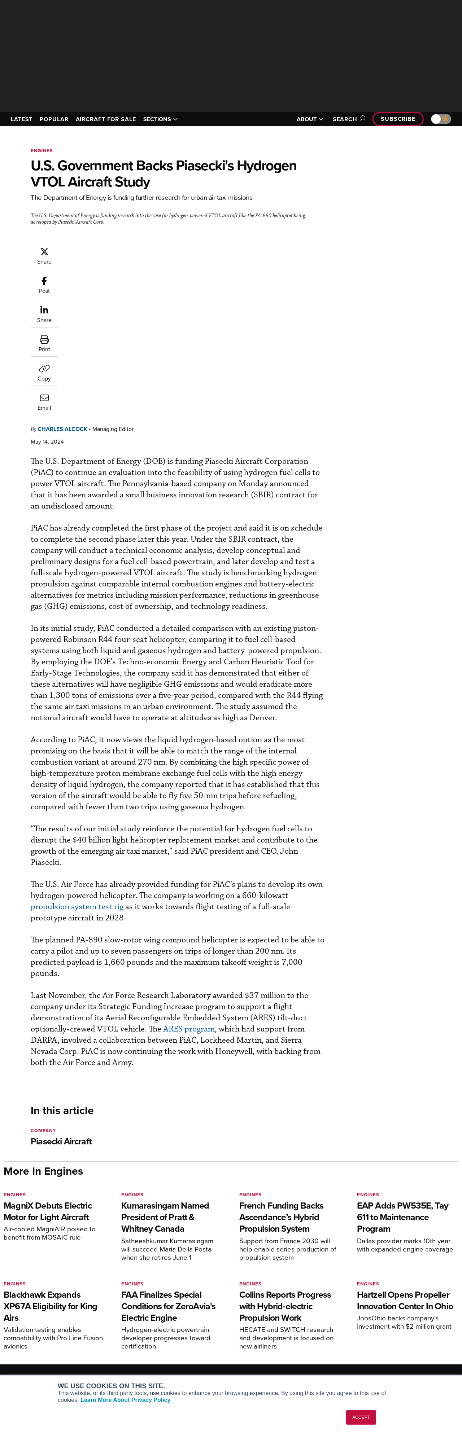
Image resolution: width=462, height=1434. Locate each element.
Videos (250, 1349)
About (366, 1320)
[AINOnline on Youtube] (20, 1286)
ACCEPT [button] (361, 1417)
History (367, 1339)
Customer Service (146, 1330)
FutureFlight (23, 1359)
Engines (42, 150)
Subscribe (398, 119)
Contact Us (372, 1349)
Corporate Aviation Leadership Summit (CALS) (54, 1371)
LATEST (21, 119)
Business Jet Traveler (38, 1349)
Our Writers (372, 1330)
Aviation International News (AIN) (52, 1330)
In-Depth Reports (262, 1339)
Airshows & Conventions (270, 1368)
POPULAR (54, 119)
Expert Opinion (259, 1330)
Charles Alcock (106, 250)
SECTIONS (160, 119)
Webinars (253, 1359)
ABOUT (310, 119)
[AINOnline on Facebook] (6, 1286)
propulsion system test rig (185, 795)
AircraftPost (27, 1339)
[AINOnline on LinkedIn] (48, 1286)
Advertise (374, 1359)
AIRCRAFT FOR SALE (106, 119)
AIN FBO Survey (32, 1320)
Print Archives (258, 1320)
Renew (134, 1339)
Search (348, 119)
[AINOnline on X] (34, 1286)
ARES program (114, 929)
